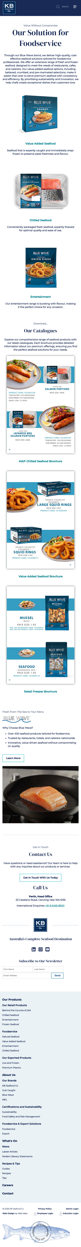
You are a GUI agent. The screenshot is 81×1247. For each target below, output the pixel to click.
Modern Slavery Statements (17, 1156)
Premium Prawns (11, 1067)
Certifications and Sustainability (22, 1106)
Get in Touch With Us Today (40, 877)
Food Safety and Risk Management (21, 1116)
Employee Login (43, 1213)
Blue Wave (8, 1095)
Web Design (8, 1213)
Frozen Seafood (10, 1024)
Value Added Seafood (13, 1041)
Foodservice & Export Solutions (21, 1123)
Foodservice (9, 1031)
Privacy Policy (45, 1209)
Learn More (13, 758)
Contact (7, 1193)
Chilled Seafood (10, 1015)
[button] (76, 2)
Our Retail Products (14, 1005)
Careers (7, 1185)
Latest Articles (9, 1151)
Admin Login (72, 1209)
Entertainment (10, 1019)
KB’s (4, 1099)
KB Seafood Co (10, 1085)
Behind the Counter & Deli (16, 1010)
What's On (9, 1141)
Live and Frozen (10, 1063)
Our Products (12, 999)
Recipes (6, 1173)
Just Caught (8, 1090)
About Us (8, 1075)
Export (5, 1133)
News (5, 1146)
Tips (4, 1178)
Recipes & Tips (11, 1163)
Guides (6, 1168)
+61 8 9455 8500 (54, 905)
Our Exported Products (16, 1057)
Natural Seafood (10, 1036)
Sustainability (9, 1112)
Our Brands (9, 1080)
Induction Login (69, 1213)
